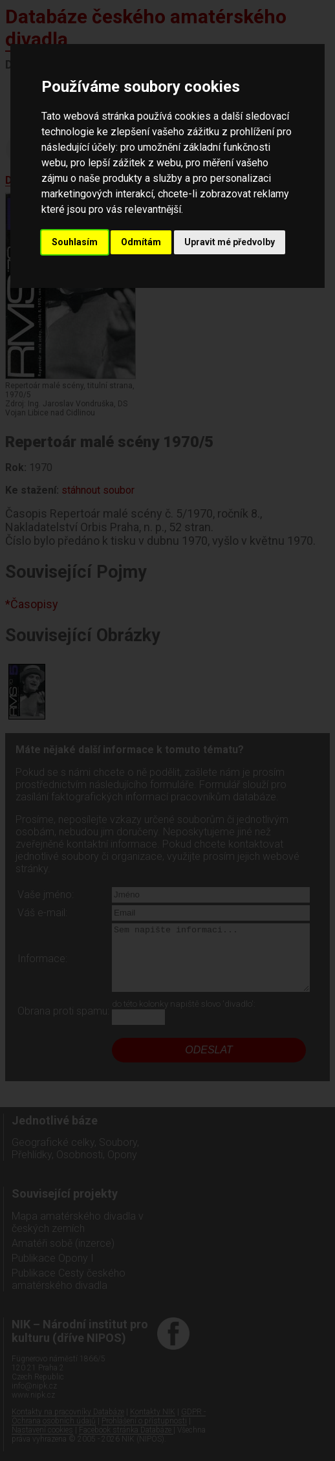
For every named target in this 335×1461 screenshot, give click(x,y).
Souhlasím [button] (75, 242)
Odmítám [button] (141, 242)
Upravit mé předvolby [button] (229, 242)
